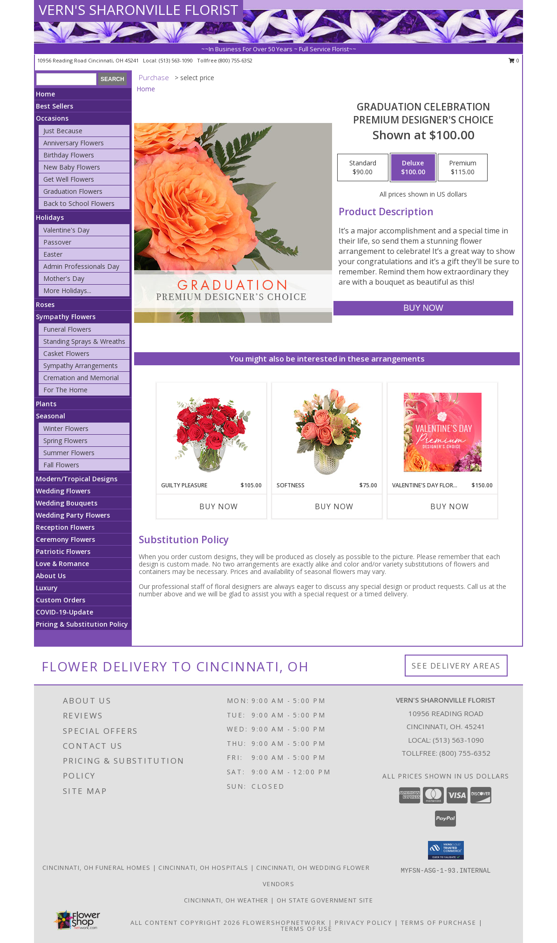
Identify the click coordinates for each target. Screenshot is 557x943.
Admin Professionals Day (81, 266)
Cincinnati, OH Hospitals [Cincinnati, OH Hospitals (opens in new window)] (203, 867)
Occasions (52, 118)
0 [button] (514, 60)
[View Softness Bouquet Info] (327, 432)
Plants (46, 403)
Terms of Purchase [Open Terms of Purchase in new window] (438, 922)
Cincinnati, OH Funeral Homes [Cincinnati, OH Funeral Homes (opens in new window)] (96, 867)
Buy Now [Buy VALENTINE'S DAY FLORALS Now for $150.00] (449, 506)
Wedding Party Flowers (73, 515)
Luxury (47, 587)
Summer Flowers (69, 452)
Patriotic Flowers (63, 551)
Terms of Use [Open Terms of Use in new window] (307, 928)
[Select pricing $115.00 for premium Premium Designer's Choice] (462, 167)
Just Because (62, 130)
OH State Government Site (325, 900)
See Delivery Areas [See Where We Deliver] (456, 665)
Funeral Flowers (67, 329)
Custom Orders (60, 599)
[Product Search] (66, 79)
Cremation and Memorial (81, 377)
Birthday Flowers (68, 154)
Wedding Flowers (63, 490)
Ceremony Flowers (65, 539)
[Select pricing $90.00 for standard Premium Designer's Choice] (363, 167)
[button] (446, 850)
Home (45, 93)
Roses (45, 304)
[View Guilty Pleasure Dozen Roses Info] (212, 432)
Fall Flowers (61, 464)
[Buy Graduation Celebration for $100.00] (423, 308)
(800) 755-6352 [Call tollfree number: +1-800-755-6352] (235, 60)
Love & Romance (62, 563)
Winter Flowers (65, 428)
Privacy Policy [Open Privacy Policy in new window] (363, 922)
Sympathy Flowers (65, 316)
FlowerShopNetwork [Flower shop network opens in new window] (284, 922)
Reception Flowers (65, 527)
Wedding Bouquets (66, 503)
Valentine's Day (66, 230)
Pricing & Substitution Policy (82, 624)
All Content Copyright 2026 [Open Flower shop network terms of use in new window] (185, 922)
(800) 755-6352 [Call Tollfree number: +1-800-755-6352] (464, 753)
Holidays (50, 217)
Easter (52, 254)
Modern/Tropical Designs (76, 478)
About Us (51, 575)
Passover (57, 242)
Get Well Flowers (68, 179)
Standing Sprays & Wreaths (84, 341)
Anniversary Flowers (73, 142)
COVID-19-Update (64, 612)
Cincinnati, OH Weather (226, 900)
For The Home (65, 389)
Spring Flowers (65, 440)
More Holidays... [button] (67, 290)
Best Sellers (54, 106)
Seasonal (50, 415)
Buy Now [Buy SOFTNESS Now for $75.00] (334, 506)
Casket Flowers (66, 353)
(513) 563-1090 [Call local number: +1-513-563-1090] (176, 60)
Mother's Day (63, 278)
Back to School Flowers (79, 203)
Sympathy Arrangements (80, 365)
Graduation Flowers (72, 191)
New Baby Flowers (71, 167)
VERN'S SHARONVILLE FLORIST (138, 9)
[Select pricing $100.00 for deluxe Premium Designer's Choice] (413, 167)
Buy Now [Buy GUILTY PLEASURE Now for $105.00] (218, 506)
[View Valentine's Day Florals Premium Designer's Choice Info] (443, 432)
